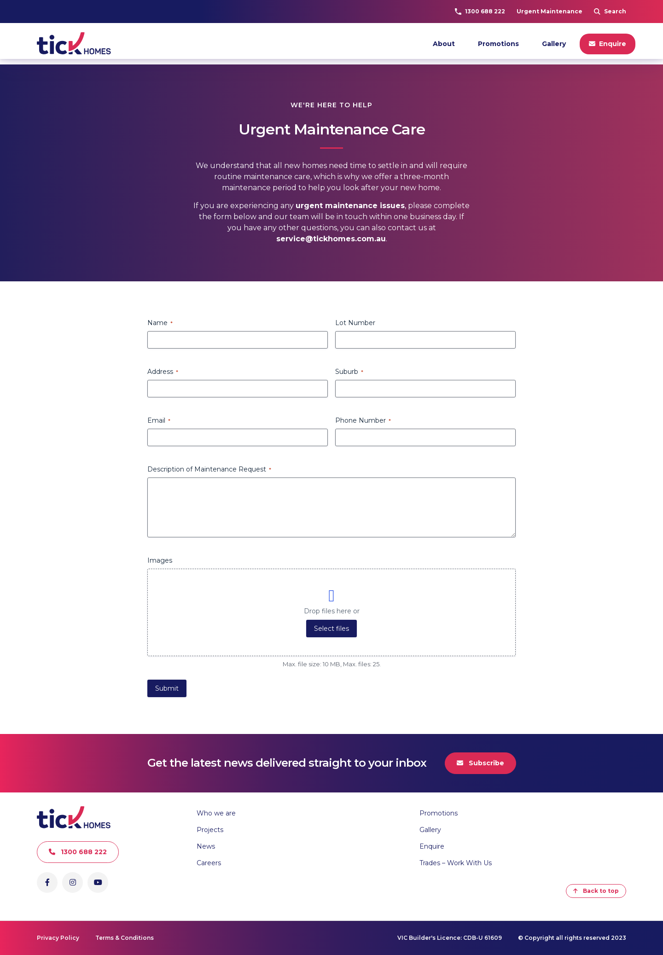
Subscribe (480, 763)
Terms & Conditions (124, 937)
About (444, 44)
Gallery (554, 44)
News (206, 846)
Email (158, 420)
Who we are (216, 813)
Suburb (349, 371)
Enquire (607, 44)
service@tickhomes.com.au (331, 238)
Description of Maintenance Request (209, 469)
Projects (210, 830)
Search (610, 11)
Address (162, 371)
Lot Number (355, 323)
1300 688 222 (480, 11)
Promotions (498, 44)
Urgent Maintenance (549, 11)
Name (160, 323)
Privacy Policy (58, 937)
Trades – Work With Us (455, 863)
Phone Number (363, 420)
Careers (209, 863)
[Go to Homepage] (76, 44)
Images (159, 560)
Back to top (596, 890)
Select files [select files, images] (331, 628)
